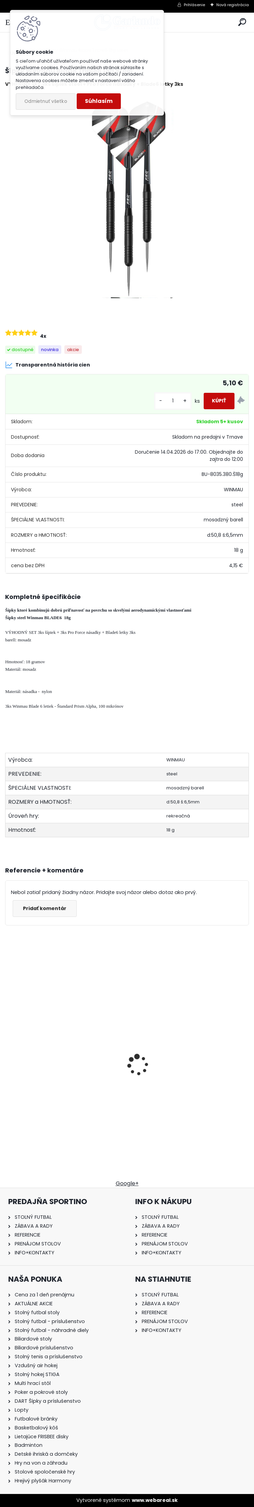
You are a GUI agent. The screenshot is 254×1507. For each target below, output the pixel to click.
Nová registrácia (232, 5)
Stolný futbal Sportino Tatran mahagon (188, 1100)
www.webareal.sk (155, 1500)
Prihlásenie (194, 5)
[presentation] (9, 1053)
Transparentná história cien (47, 365)
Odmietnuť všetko (45, 101)
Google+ (127, 1183)
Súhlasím (99, 101)
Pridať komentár (44, 908)
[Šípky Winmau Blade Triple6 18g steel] (127, 195)
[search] (242, 22)
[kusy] (172, 401)
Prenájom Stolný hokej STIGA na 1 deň (60, 1084)
